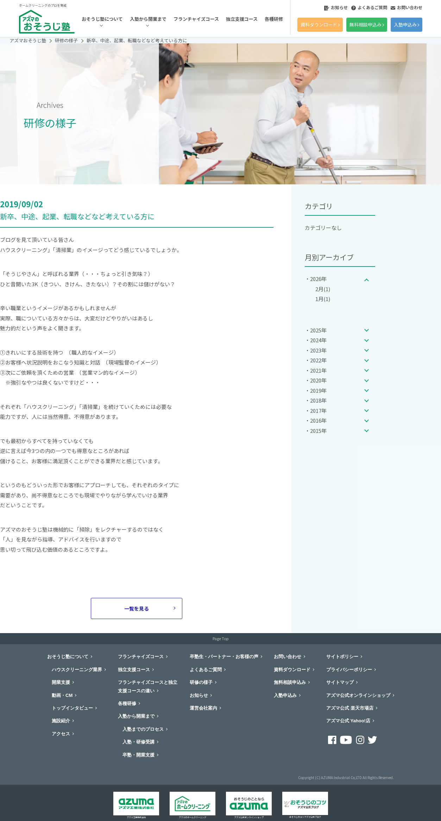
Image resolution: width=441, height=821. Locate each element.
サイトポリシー (342, 656)
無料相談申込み (365, 24)
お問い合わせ (406, 7)
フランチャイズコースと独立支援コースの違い (147, 686)
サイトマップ (340, 682)
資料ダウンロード (319, 24)
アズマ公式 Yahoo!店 (348, 720)
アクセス (61, 733)
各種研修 (274, 19)
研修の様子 (201, 682)
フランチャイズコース (196, 19)
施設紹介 (61, 720)
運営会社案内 (203, 708)
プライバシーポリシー (349, 669)
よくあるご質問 (369, 7)
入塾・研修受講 (138, 742)
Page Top (220, 638)
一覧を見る (136, 608)
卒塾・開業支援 (138, 755)
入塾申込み (405, 24)
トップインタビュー (72, 708)
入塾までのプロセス (143, 729)
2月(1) (322, 289)
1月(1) (322, 298)
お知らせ (336, 7)
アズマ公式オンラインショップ (358, 695)
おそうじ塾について (102, 19)
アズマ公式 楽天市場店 (349, 708)
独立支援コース (242, 19)
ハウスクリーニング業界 (77, 669)
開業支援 (61, 682)
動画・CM (62, 695)
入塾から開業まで (148, 19)
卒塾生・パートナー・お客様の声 (224, 656)
